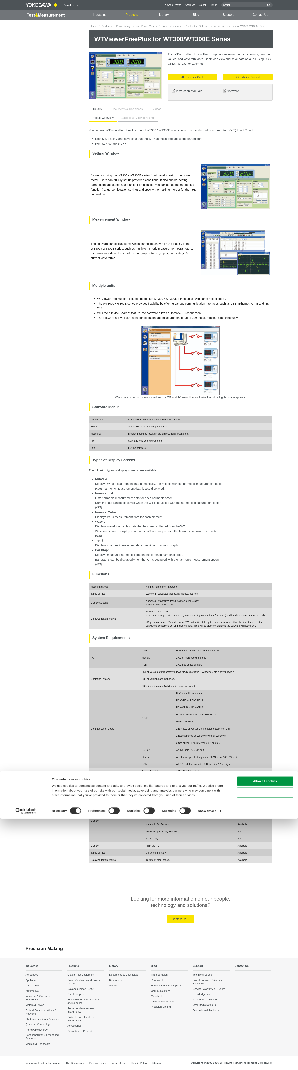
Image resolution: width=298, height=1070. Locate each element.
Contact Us (260, 14)
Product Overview (101, 117)
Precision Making (161, 1007)
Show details (207, 1062)
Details (94, 109)
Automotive (32, 991)
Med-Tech (156, 996)
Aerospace (32, 974)
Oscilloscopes (75, 994)
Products (132, 14)
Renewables (158, 980)
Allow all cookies (265, 1032)
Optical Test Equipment (80, 974)
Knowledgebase (202, 994)
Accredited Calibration (205, 999)
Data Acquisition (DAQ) (80, 989)
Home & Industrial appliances (168, 985)
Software (233, 91)
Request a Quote (192, 77)
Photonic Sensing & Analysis (42, 1019)
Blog (196, 14)
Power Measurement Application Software (185, 26)
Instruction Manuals (189, 91)
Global (202, 5)
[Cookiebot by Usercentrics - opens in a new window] (25, 1062)
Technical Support (248, 77)
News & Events (173, 5)
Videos (143, 109)
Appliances (32, 980)
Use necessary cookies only (265, 1044)
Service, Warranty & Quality (209, 989)
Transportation (159, 974)
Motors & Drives (35, 1005)
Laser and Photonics (163, 1001)
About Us (190, 5)
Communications (160, 991)
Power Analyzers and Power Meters (136, 26)
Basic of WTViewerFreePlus (134, 117)
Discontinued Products (206, 1010)
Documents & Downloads (118, 109)
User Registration (203, 1005)
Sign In (213, 5)
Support (228, 14)
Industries (99, 14)
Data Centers (33, 985)
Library (164, 14)
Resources (115, 980)
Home (93, 26)
